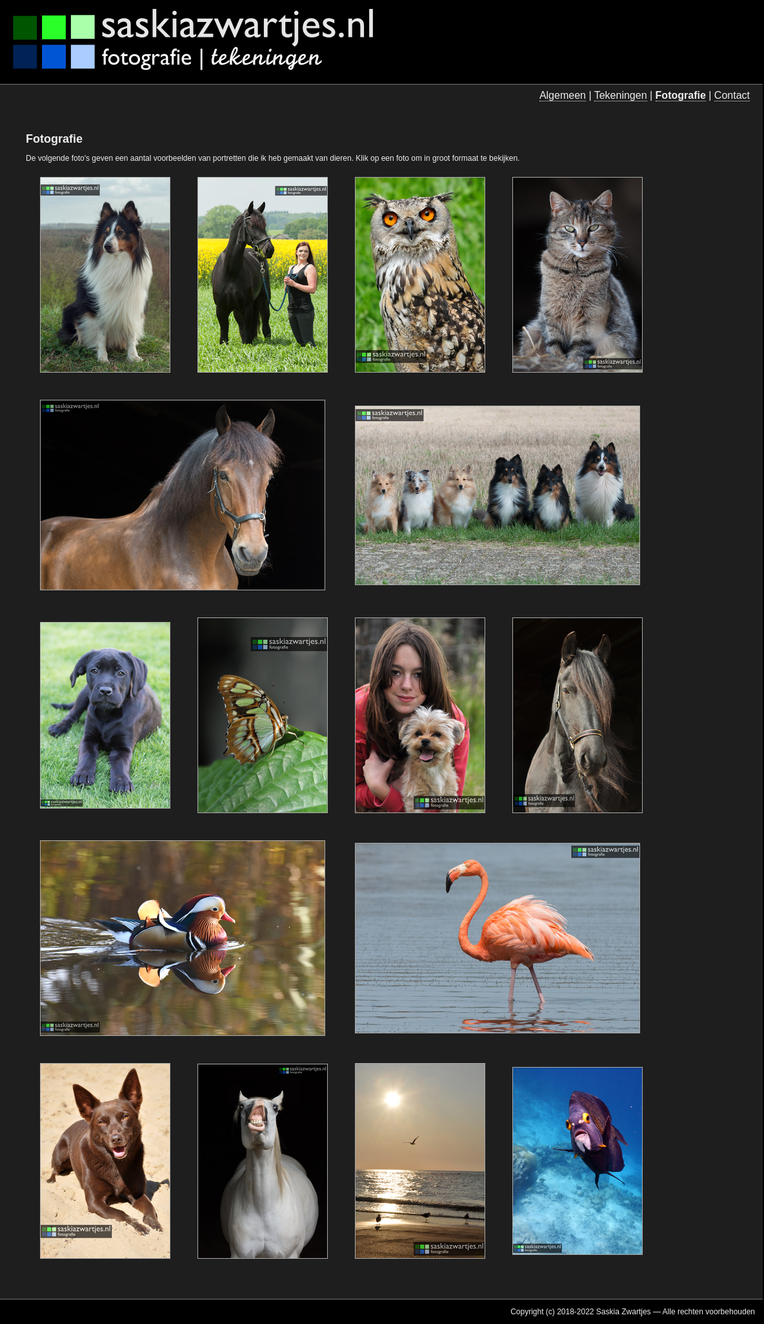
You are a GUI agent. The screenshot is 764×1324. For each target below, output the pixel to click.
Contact (732, 95)
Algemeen (562, 95)
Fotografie (681, 95)
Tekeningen (620, 95)
